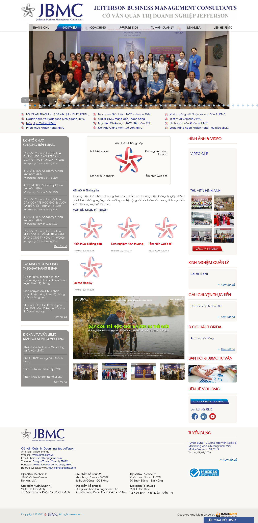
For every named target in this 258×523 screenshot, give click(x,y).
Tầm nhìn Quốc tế (155, 175)
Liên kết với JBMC (201, 409)
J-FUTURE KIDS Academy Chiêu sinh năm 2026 (43, 172)
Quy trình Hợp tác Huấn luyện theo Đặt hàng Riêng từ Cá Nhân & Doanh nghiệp (45, 308)
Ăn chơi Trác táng (202, 338)
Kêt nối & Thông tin (102, 175)
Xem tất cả (60, 246)
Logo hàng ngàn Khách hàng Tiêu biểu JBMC (199, 127)
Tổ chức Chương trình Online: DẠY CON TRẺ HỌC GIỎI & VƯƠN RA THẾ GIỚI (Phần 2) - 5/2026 (45, 202)
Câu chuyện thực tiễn (209, 294)
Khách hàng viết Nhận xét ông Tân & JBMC (198, 114)
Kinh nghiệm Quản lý (208, 262)
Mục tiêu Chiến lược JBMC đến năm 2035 (124, 123)
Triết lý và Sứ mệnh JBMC (186, 118)
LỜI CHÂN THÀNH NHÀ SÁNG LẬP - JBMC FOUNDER (58, 114)
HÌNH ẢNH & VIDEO (205, 138)
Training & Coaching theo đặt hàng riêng (40, 266)
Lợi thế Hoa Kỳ (99, 151)
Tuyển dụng (199, 432)
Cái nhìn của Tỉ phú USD (206, 306)
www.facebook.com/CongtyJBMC (52, 464)
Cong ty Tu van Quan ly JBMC (50, 461)
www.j (35, 454)
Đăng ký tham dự (207, 248)
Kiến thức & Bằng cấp (129, 143)
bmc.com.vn (46, 454)
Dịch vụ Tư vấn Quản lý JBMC (189, 123)
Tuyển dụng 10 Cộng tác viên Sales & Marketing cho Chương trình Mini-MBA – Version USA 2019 (212, 446)
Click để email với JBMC (209, 401)
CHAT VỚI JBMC (222, 520)
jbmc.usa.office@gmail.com (46, 458)
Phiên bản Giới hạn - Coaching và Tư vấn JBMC (44, 348)
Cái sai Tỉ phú (199, 273)
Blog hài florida (204, 327)
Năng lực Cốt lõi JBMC (41, 123)
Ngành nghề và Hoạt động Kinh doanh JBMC (55, 118)
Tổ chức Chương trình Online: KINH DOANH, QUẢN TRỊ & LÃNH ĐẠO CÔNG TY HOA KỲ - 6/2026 (44, 234)
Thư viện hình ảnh (205, 190)
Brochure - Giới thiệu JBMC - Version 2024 (124, 114)
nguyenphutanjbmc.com (62, 467)
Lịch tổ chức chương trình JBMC (39, 142)
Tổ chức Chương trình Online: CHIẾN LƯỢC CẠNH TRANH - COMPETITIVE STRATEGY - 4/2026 (44, 156)
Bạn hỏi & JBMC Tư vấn (210, 358)
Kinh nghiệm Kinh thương (156, 152)
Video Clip (199, 153)
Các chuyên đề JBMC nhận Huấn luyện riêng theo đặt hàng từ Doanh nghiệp (44, 294)
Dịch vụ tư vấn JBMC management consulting (43, 336)
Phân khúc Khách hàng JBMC (45, 127)
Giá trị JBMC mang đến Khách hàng (121, 118)
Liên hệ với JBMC (204, 389)
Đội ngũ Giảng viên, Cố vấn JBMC (120, 127)
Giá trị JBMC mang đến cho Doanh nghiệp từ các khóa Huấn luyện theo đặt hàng (45, 280)
